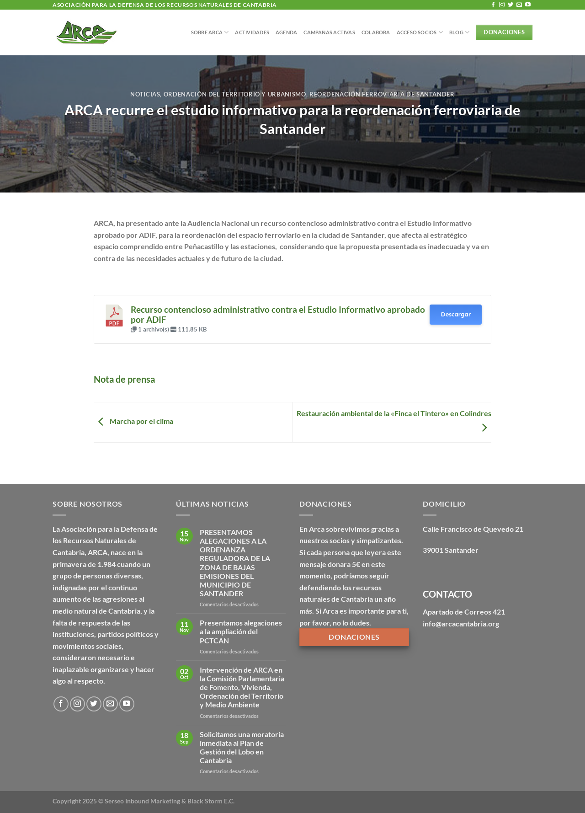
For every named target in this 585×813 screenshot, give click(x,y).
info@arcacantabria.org (461, 623)
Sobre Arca (210, 32)
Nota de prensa (124, 379)
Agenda (286, 32)
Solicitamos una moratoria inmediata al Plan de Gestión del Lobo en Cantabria (242, 747)
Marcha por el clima (133, 421)
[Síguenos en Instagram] (502, 5)
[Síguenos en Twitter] (510, 5)
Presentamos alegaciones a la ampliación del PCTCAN (241, 631)
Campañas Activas (329, 32)
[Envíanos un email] (519, 5)
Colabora (376, 32)
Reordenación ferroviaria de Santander (382, 94)
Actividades (252, 32)
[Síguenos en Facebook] (493, 5)
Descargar (456, 314)
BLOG (459, 32)
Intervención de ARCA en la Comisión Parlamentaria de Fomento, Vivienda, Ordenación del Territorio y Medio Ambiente (242, 687)
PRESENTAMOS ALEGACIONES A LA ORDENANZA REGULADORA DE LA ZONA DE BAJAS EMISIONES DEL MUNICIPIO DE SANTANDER (235, 563)
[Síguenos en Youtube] (528, 5)
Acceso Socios (420, 32)
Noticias (145, 94)
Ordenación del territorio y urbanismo (235, 94)
